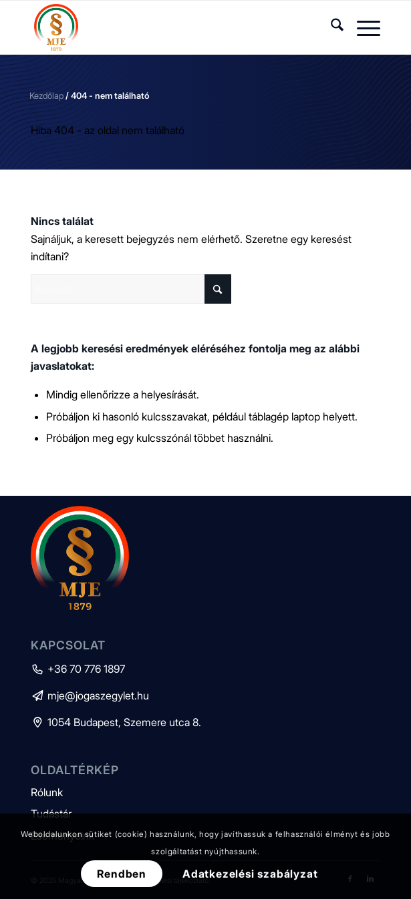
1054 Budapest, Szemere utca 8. (116, 722)
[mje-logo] (170, 27)
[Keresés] (330, 27)
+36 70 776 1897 (78, 668)
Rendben (121, 873)
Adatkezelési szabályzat (249, 873)
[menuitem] (330, 27)
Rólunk (47, 792)
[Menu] (362, 27)
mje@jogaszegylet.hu (90, 695)
